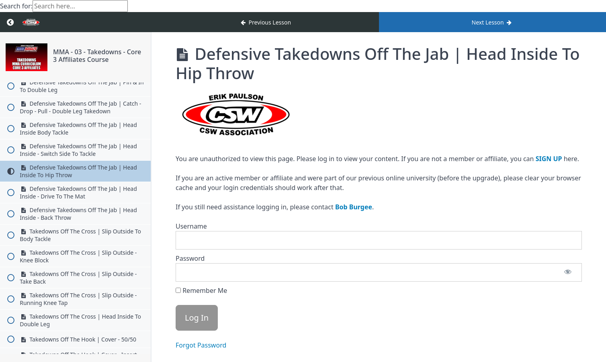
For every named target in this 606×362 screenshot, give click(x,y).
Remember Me (201, 290)
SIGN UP (549, 158)
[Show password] (568, 272)
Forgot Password (201, 345)
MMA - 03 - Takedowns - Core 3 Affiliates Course (97, 55)
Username (191, 226)
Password (190, 258)
